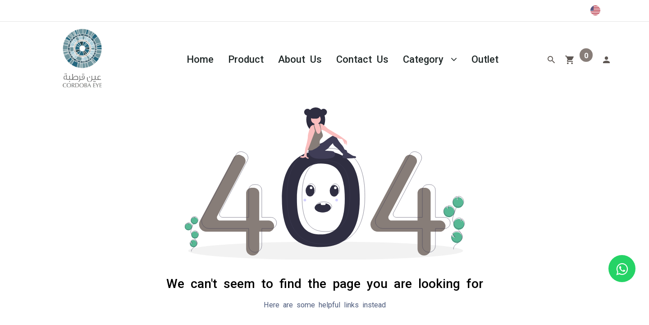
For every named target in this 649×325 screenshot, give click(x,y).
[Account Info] (606, 59)
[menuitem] (200, 58)
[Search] (551, 59)
